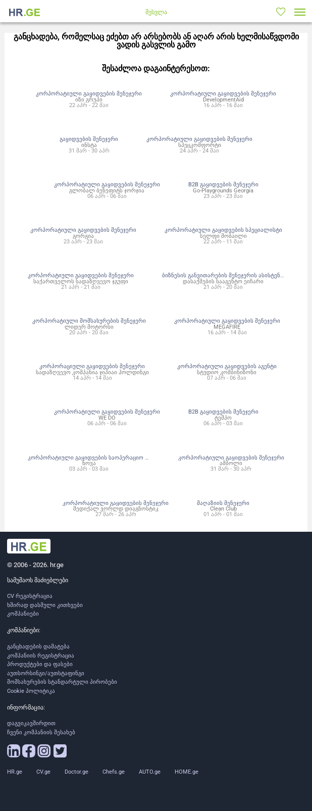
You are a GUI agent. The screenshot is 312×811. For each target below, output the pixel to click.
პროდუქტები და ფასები (40, 664)
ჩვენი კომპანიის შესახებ (41, 732)
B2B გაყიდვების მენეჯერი (223, 184)
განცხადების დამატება (38, 646)
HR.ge (14, 772)
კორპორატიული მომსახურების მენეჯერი (89, 320)
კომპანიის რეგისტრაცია (40, 655)
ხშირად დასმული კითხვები (45, 605)
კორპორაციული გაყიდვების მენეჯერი (92, 366)
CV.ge (43, 772)
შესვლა (156, 12)
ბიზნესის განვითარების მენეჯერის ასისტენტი (224, 275)
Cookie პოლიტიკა (31, 691)
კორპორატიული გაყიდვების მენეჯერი (89, 93)
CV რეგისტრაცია (30, 596)
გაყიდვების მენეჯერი (89, 138)
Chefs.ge (113, 772)
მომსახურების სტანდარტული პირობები (62, 682)
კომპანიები (23, 614)
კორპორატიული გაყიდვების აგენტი (227, 366)
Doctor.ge (76, 772)
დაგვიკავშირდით (31, 723)
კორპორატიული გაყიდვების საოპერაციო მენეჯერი (99, 457)
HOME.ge (186, 772)
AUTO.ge (150, 772)
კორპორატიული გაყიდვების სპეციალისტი (223, 229)
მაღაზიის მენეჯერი (223, 502)
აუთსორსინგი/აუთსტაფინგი (45, 673)
